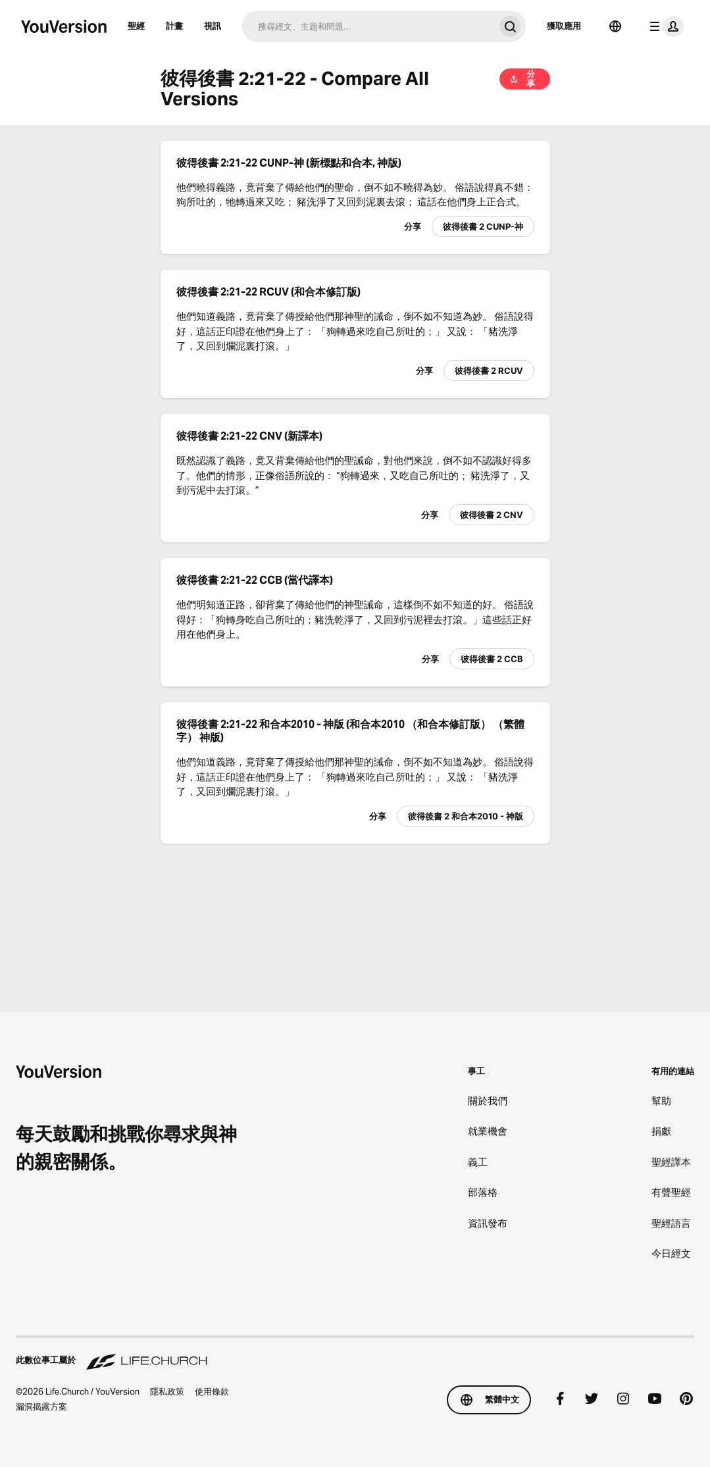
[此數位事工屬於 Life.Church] (355, 1354)
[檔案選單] (664, 26)
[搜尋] (368, 26)
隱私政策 (167, 1391)
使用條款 (212, 1391)
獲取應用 (564, 25)
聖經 (136, 25)
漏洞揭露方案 (41, 1406)
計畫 (174, 25)
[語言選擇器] (615, 26)
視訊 (212, 25)
